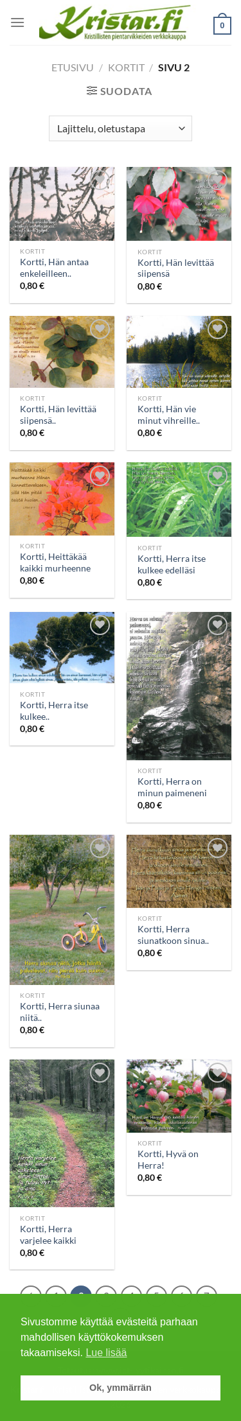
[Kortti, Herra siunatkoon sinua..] (179, 871)
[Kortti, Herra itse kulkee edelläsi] (179, 499)
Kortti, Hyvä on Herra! (168, 1160)
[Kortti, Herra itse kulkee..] (62, 647)
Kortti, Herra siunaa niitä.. (60, 1012)
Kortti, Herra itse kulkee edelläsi (172, 564)
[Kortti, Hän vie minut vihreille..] (179, 352)
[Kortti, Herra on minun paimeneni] (179, 686)
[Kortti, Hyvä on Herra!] (179, 1095)
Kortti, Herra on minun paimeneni (172, 787)
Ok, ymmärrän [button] (120, 1387)
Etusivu (72, 67)
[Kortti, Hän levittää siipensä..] (62, 352)
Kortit (126, 67)
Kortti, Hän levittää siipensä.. (58, 415)
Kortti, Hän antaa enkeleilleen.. (54, 268)
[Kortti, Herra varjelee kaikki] (62, 1133)
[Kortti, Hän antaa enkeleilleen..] (62, 204)
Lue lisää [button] (106, 1352)
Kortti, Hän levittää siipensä (176, 268)
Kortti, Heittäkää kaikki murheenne (55, 562)
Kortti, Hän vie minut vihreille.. (169, 415)
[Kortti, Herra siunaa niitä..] (62, 909)
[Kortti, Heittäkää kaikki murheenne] (62, 498)
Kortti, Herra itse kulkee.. (54, 711)
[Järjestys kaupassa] (120, 128)
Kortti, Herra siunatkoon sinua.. (173, 935)
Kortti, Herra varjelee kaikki (48, 1235)
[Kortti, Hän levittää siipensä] (179, 204)
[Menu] (17, 22)
